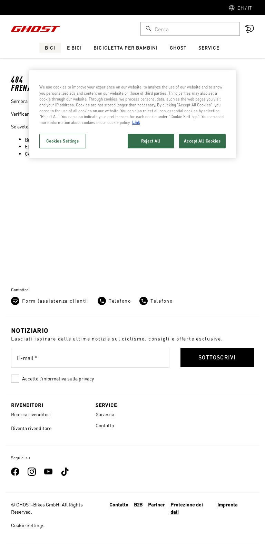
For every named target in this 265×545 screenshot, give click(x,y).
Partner (156, 504)
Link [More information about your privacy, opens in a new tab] (136, 122)
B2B (138, 504)
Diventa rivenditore (31, 428)
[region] (132, 114)
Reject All (150, 141)
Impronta (227, 504)
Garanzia (105, 414)
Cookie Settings (28, 525)
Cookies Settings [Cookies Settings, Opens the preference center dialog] (62, 141)
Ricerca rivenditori (31, 414)
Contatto (105, 425)
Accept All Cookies (202, 141)
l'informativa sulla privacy (66, 378)
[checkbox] (90, 379)
